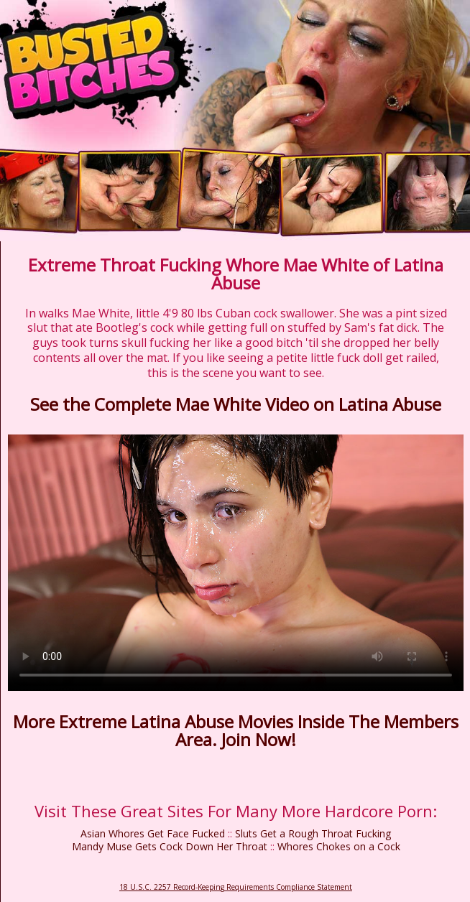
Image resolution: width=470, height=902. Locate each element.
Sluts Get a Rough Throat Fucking (313, 833)
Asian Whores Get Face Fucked (152, 833)
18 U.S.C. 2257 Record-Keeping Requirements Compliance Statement (235, 887)
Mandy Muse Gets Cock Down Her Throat (169, 846)
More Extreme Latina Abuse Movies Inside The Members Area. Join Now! (236, 730)
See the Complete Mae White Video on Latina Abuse (235, 404)
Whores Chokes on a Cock (338, 846)
